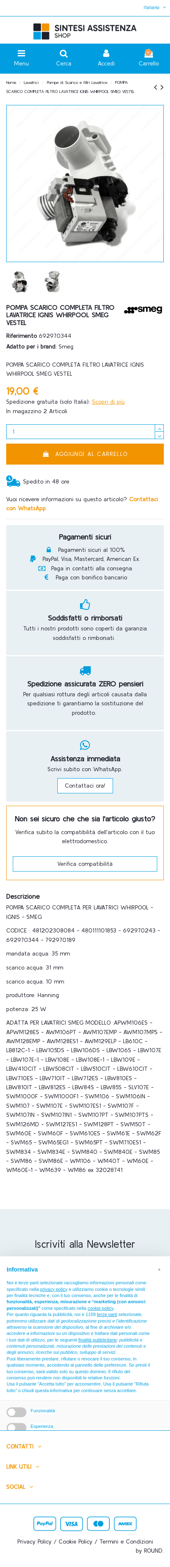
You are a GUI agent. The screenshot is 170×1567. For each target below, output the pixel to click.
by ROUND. (150, 1550)
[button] (159, 1269)
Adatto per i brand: (31, 346)
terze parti (107, 1314)
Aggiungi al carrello (85, 454)
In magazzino (23, 411)
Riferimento (21, 335)
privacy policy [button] (53, 1289)
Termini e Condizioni (126, 1541)
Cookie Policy (75, 1541)
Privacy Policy (34, 1541)
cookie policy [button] (100, 1308)
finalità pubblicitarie (97, 1339)
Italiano (156, 7)
